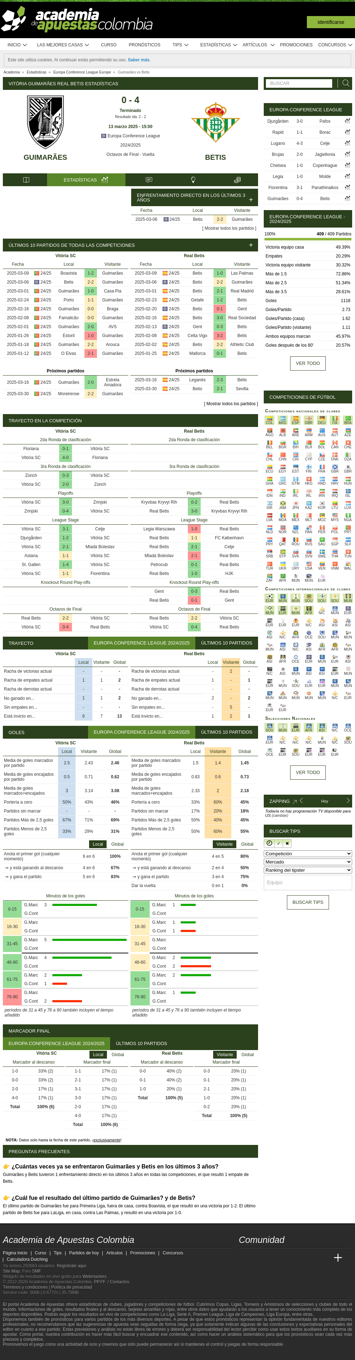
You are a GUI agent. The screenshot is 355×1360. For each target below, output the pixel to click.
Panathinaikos (325, 187)
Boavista (69, 273)
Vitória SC (100, 448)
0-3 (220, 326)
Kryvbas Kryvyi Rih (159, 502)
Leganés (197, 379)
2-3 (220, 379)
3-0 (220, 317)
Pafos (324, 121)
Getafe (197, 299)
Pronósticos (144, 44)
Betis (215, 157)
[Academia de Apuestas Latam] (311, 1258)
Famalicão (68, 317)
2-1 (91, 353)
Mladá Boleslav (100, 546)
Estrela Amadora (113, 382)
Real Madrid (242, 291)
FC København (229, 537)
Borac (324, 132)
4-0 (65, 457)
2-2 (220, 219)
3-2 (220, 335)
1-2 (91, 273)
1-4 (65, 564)
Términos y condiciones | (27, 1287)
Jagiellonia (325, 154)
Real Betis (31, 618)
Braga (112, 308)
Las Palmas (242, 273)
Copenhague (325, 165)
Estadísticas (219, 45)
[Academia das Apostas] (258, 1258)
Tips (181, 45)
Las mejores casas (63, 45)
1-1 (91, 299)
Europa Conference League (130, 135)
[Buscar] (344, 83)
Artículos (259, 45)
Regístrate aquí (71, 1265)
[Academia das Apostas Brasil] (272, 1258)
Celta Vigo (197, 335)
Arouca (112, 344)
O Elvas (68, 353)
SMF (36, 1271)
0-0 (91, 308)
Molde (325, 176)
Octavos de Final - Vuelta (130, 154)
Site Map (11, 1271)
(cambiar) (280, 815)
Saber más (139, 59)
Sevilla (242, 388)
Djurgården (31, 537)
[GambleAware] (19, 1354)
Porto (68, 299)
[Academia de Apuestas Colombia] (245, 1258)
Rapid (277, 132)
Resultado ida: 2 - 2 (130, 117)
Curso (109, 44)
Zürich (31, 475)
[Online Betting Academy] (285, 1258)
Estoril (68, 335)
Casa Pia (113, 291)
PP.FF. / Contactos (111, 1281)
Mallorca (197, 353)
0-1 (220, 308)
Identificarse (331, 22)
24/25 (174, 219)
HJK (229, 573)
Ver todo (308, 363)
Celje (100, 528)
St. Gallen (31, 564)
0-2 (194, 502)
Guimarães (45, 157)
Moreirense (68, 393)
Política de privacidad (71, 1287)
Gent (242, 308)
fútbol (188, 1304)
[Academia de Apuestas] (298, 1258)
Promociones (296, 44)
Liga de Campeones (245, 1314)
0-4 (65, 511)
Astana (31, 555)
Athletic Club (242, 344)
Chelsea (278, 165)
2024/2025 (130, 145)
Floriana (31, 448)
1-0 (91, 291)
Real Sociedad (242, 317)
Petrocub (159, 564)
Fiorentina (100, 573)
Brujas (278, 154)
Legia (278, 176)
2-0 (91, 326)
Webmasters (94, 1276)
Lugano (278, 143)
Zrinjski (100, 502)
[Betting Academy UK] (325, 1258)
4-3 (300, 143)
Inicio (17, 45)
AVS (112, 326)
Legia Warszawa (159, 528)
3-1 (65, 528)
